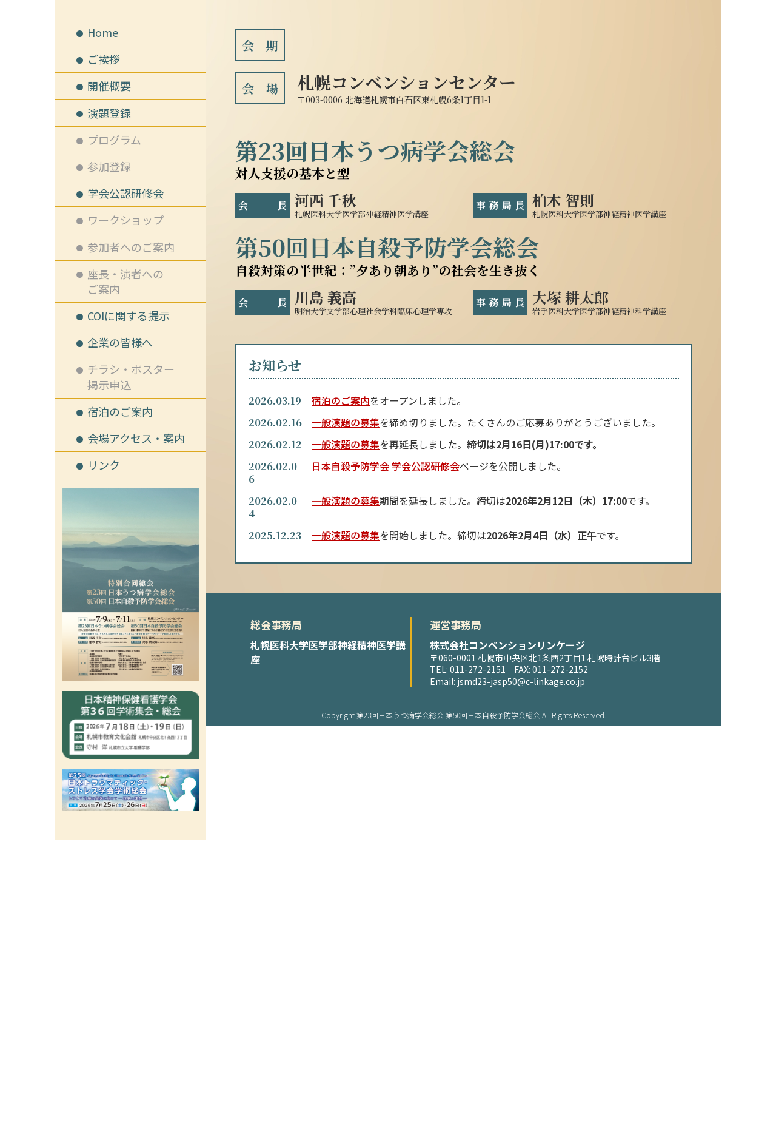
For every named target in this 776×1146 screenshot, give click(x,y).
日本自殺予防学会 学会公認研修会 (386, 885)
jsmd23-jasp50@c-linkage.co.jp (521, 1101)
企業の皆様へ (120, 342)
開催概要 (109, 85)
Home (102, 32)
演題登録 (109, 113)
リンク (103, 465)
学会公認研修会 (125, 193)
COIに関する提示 (128, 315)
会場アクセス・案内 (136, 438)
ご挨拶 (103, 59)
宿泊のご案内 (341, 820)
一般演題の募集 (346, 842)
